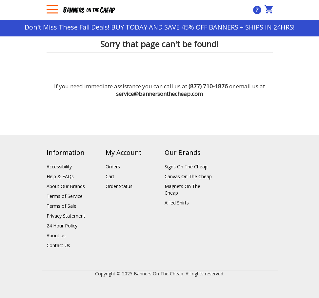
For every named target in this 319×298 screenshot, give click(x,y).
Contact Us (58, 245)
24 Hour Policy (62, 226)
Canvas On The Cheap (188, 176)
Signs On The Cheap (186, 166)
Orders (113, 166)
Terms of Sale (61, 206)
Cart (110, 176)
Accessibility (59, 166)
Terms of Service (65, 196)
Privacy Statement (66, 216)
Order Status (119, 186)
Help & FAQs (60, 176)
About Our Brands (66, 186)
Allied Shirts (177, 203)
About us (56, 235)
